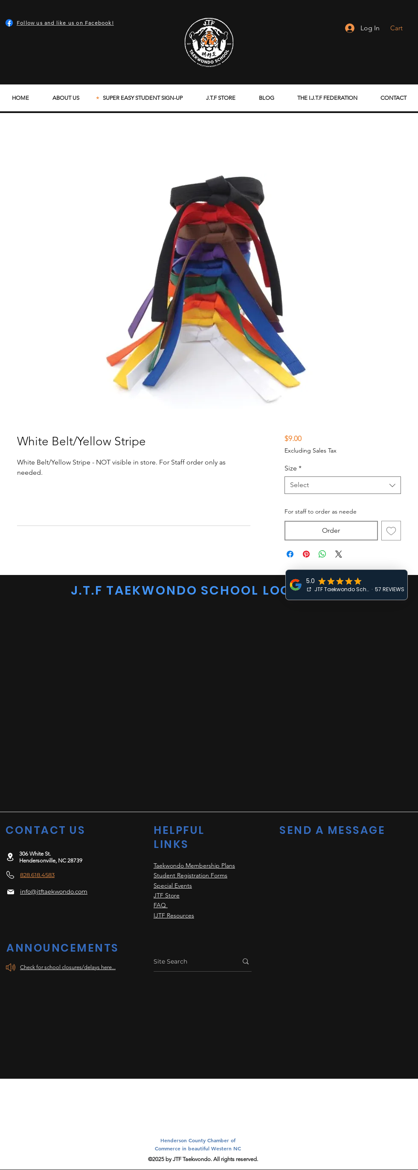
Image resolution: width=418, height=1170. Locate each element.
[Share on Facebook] (290, 554)
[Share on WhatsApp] (322, 554)
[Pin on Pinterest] (306, 554)
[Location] (10, 857)
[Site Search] (189, 961)
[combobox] (342, 485)
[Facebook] (9, 23)
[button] (402, 28)
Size (293, 468)
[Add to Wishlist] (391, 530)
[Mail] (10, 892)
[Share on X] (339, 554)
